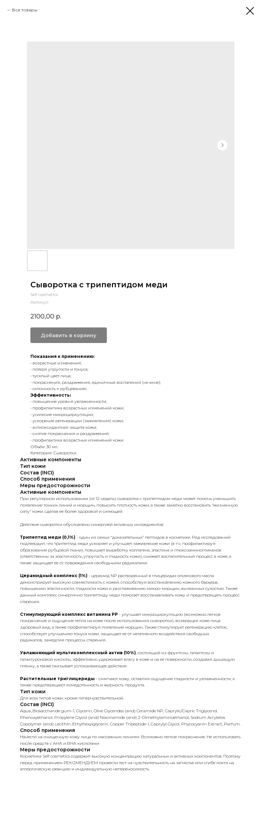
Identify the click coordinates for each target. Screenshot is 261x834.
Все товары (24, 9)
